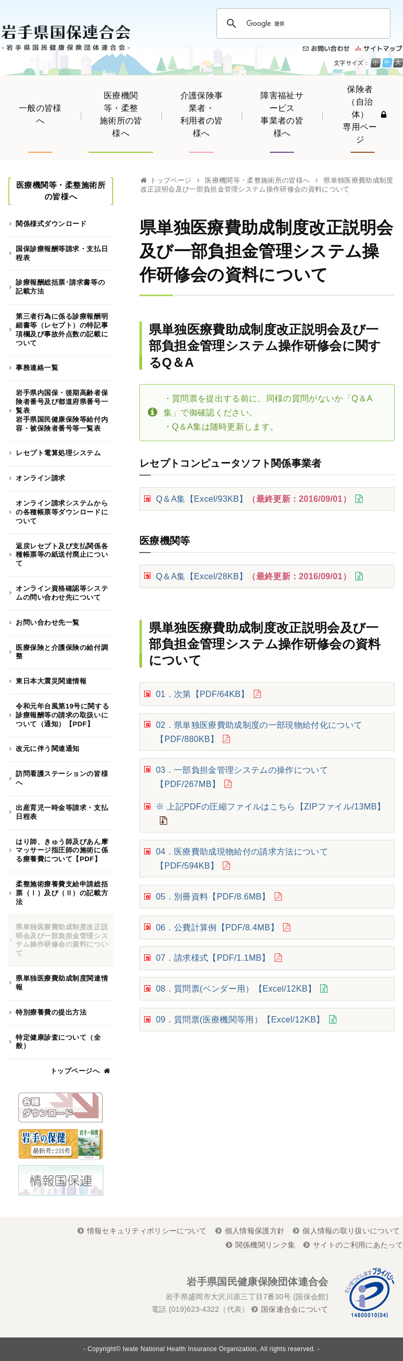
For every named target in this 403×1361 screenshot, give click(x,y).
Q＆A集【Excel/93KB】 (253, 498)
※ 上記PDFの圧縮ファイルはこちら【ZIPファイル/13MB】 (270, 806)
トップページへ (75, 1071)
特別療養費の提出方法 (51, 1012)
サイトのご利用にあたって (358, 1245)
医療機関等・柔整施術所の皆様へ (121, 114)
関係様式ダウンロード (51, 224)
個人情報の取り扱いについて (351, 1231)
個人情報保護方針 (255, 1231)
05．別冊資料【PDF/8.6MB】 (213, 896)
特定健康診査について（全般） (58, 1041)
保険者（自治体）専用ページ (364, 114)
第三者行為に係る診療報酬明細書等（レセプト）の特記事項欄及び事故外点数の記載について (62, 329)
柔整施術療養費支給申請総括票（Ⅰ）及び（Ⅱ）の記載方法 (62, 893)
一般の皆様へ (40, 114)
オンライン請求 (41, 478)
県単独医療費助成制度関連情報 (62, 982)
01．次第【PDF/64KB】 (202, 694)
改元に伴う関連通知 (48, 748)
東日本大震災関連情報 (51, 681)
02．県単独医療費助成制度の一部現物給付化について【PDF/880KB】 (259, 732)
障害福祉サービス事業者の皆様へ (281, 114)
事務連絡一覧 (37, 368)
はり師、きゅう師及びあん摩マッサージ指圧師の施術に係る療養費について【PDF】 (62, 850)
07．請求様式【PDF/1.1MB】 (213, 957)
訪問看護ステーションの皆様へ (62, 778)
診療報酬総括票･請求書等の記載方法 (60, 286)
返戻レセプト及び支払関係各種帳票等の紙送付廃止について (62, 555)
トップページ (171, 180)
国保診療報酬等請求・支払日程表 (62, 253)
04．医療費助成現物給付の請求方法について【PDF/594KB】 (242, 858)
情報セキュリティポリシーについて (147, 1231)
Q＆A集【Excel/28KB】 (253, 576)
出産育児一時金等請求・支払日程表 (62, 812)
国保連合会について (295, 1309)
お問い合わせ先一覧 (48, 622)
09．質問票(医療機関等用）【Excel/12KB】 (240, 1019)
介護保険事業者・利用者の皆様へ (201, 114)
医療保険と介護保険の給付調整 (62, 652)
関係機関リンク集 (265, 1245)
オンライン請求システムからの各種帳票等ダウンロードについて (62, 512)
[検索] (301, 23)
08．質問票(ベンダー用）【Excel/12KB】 (236, 988)
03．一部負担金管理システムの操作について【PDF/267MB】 (242, 777)
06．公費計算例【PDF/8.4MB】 (217, 927)
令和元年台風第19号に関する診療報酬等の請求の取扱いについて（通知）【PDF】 (62, 715)
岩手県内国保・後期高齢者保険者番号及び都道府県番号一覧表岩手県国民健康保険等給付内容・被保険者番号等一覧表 (62, 410)
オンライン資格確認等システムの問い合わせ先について (62, 592)
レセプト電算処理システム (58, 453)
